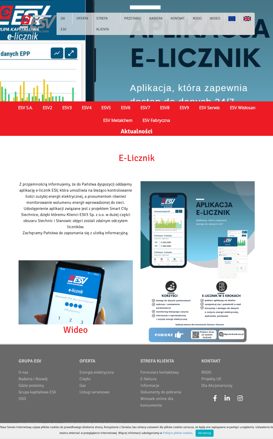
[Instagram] (240, 398)
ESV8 (164, 108)
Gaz (82, 385)
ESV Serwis (209, 108)
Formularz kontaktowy (159, 372)
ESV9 (184, 108)
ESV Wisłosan (242, 108)
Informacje (149, 385)
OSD (22, 398)
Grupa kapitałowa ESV (37, 392)
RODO (206, 372)
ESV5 (106, 108)
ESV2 (47, 108)
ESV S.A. (25, 108)
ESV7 (145, 108)
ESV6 (125, 108)
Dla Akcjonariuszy (216, 385)
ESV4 (86, 108)
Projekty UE (211, 378)
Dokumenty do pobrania (160, 392)
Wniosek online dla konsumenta (156, 402)
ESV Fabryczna (156, 120)
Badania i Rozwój (33, 378)
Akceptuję (204, 433)
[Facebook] (215, 398)
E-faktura (148, 378)
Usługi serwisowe (94, 392)
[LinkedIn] (227, 398)
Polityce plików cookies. (178, 433)
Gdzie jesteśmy (31, 385)
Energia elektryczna (96, 372)
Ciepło (84, 378)
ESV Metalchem (117, 120)
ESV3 (67, 108)
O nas (23, 372)
